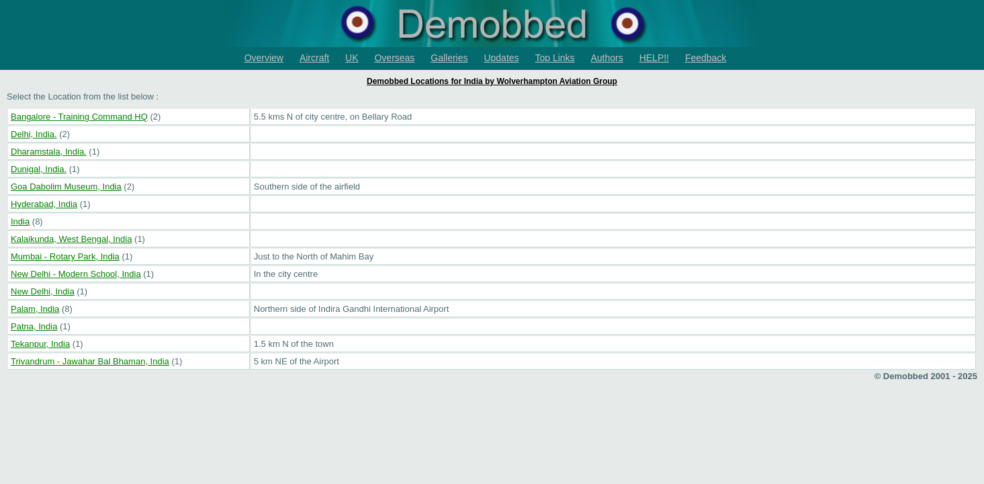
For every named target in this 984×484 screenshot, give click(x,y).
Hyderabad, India (44, 204)
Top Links (554, 57)
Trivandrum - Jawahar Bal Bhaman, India (90, 361)
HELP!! (654, 57)
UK (351, 57)
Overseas (394, 57)
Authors (607, 57)
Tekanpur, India (40, 344)
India (20, 221)
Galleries (449, 57)
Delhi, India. (34, 134)
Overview (263, 57)
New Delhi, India (43, 291)
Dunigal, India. (38, 169)
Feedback (705, 57)
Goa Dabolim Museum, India (66, 187)
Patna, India (34, 326)
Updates (501, 57)
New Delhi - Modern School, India (76, 274)
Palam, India (35, 309)
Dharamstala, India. (49, 152)
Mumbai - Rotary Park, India (65, 256)
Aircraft (314, 57)
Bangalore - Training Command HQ (79, 117)
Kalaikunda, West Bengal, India (71, 239)
